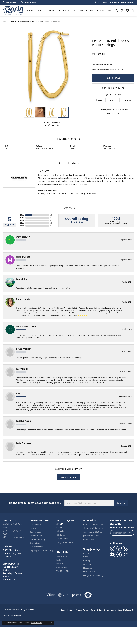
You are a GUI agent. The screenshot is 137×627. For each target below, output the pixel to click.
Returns (112, 100)
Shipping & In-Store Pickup (41, 550)
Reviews (60, 563)
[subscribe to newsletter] (130, 532)
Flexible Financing (37, 539)
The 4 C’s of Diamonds (93, 528)
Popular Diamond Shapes (94, 524)
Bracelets (75, 193)
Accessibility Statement (122, 610)
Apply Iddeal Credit (65, 542)
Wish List (60, 531)
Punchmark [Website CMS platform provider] (16, 616)
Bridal (40, 10)
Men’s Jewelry (89, 571)
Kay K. (19, 393)
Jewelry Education (91, 535)
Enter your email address (122, 527)
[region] (46, 66)
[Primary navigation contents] (69, 10)
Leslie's (72, 148)
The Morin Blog (63, 571)
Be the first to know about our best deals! (35, 502)
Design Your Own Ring (93, 575)
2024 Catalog (62, 538)
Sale (109, 10)
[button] (116, 10)
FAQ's (58, 560)
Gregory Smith (23, 348)
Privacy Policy (82, 610)
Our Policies (35, 543)
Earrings (13, 21)
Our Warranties (36, 546)
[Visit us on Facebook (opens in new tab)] (119, 554)
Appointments (36, 535)
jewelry (5, 21)
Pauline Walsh (23, 420)
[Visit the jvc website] (50, 595)
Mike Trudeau (23, 256)
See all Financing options (102, 64)
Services (100, 10)
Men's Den (78, 10)
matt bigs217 (23, 236)
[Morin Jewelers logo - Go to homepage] (12, 10)
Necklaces (87, 568)
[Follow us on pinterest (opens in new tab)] (119, 548)
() (51, 215)
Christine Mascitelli (26, 326)
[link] (10, 2)
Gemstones (64, 10)
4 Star (22, 218)
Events (59, 527)
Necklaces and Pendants (58, 193)
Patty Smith (22, 368)
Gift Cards (60, 535)
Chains (93, 193)
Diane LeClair (23, 299)
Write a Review (68, 476)
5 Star (22, 215)
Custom (89, 10)
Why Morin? (61, 556)
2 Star (22, 223)
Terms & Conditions (100, 610)
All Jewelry (87, 553)
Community (61, 567)
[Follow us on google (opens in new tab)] (125, 548)
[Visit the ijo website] (76, 595)
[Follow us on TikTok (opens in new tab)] (112, 548)
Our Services (35, 532)
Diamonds (51, 10)
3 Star (22, 220)
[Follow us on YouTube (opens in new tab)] (112, 554)
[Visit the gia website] (63, 595)
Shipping (99, 100)
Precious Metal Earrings (26, 21)
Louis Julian (22, 279)
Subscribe (121, 502)
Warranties (127, 100)
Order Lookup (36, 524)
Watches (87, 564)
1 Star (22, 226)
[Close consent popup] (51, 623)
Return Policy (67, 610)
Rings (83, 193)
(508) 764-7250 (52, 125)
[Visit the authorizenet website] (88, 595)
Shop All (30, 10)
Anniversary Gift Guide (93, 532)
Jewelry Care (88, 539)
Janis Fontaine (23, 443)
